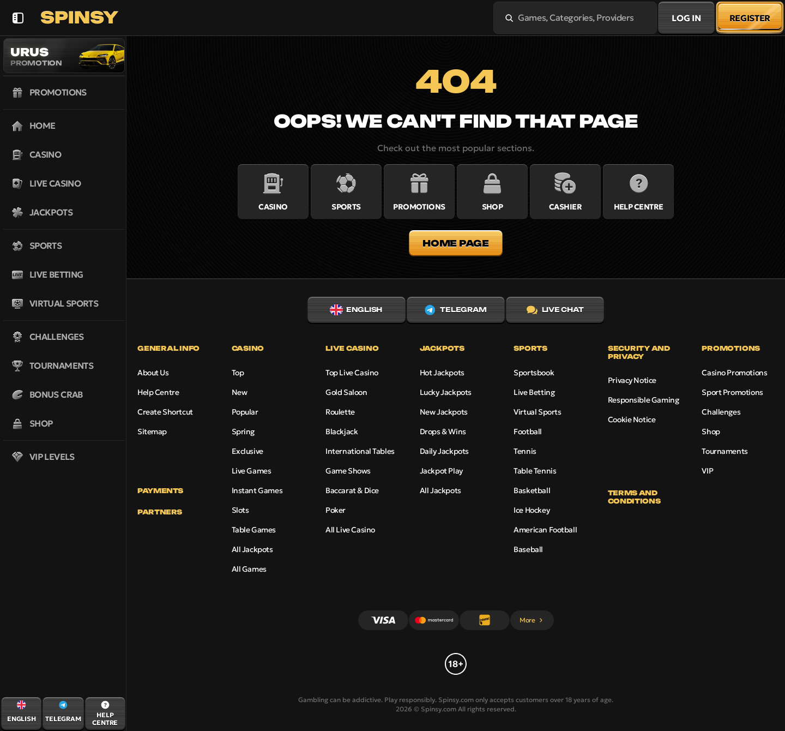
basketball (532, 490)
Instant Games (257, 490)
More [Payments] (532, 620)
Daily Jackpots (444, 451)
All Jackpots (252, 549)
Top (238, 373)
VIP (707, 471)
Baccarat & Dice (352, 490)
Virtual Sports (537, 412)
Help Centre (158, 392)
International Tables (360, 451)
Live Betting (534, 392)
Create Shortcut (165, 412)
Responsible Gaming (643, 400)
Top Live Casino (351, 373)
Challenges (721, 412)
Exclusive (247, 451)
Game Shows (348, 471)
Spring (243, 431)
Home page (455, 243)
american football (545, 530)
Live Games (251, 471)
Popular (245, 412)
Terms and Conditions (634, 497)
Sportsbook (534, 373)
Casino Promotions (734, 373)
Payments (160, 491)
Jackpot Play (441, 471)
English (356, 309)
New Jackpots (444, 412)
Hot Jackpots (442, 373)
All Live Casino (350, 530)
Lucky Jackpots (446, 392)
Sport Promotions (732, 392)
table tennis (535, 471)
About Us (153, 373)
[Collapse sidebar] (17, 17)
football (528, 431)
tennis (525, 451)
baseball (528, 549)
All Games (249, 569)
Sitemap (152, 431)
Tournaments (724, 451)
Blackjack (341, 431)
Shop (711, 431)
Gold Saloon (346, 392)
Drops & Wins (443, 431)
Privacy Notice (632, 380)
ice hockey (532, 510)
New (239, 392)
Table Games (254, 530)
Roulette (340, 412)
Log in (686, 18)
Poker (335, 510)
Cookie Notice (632, 419)
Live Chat (555, 309)
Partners (159, 512)
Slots (240, 510)
